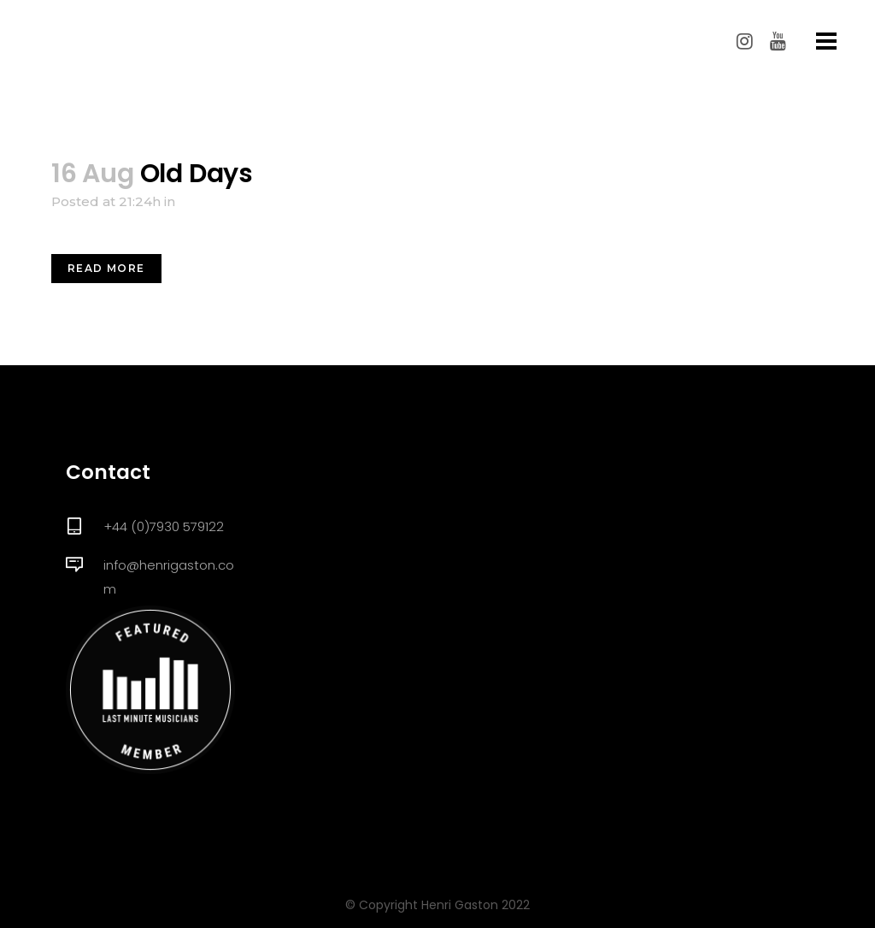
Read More (106, 268)
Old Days (196, 174)
